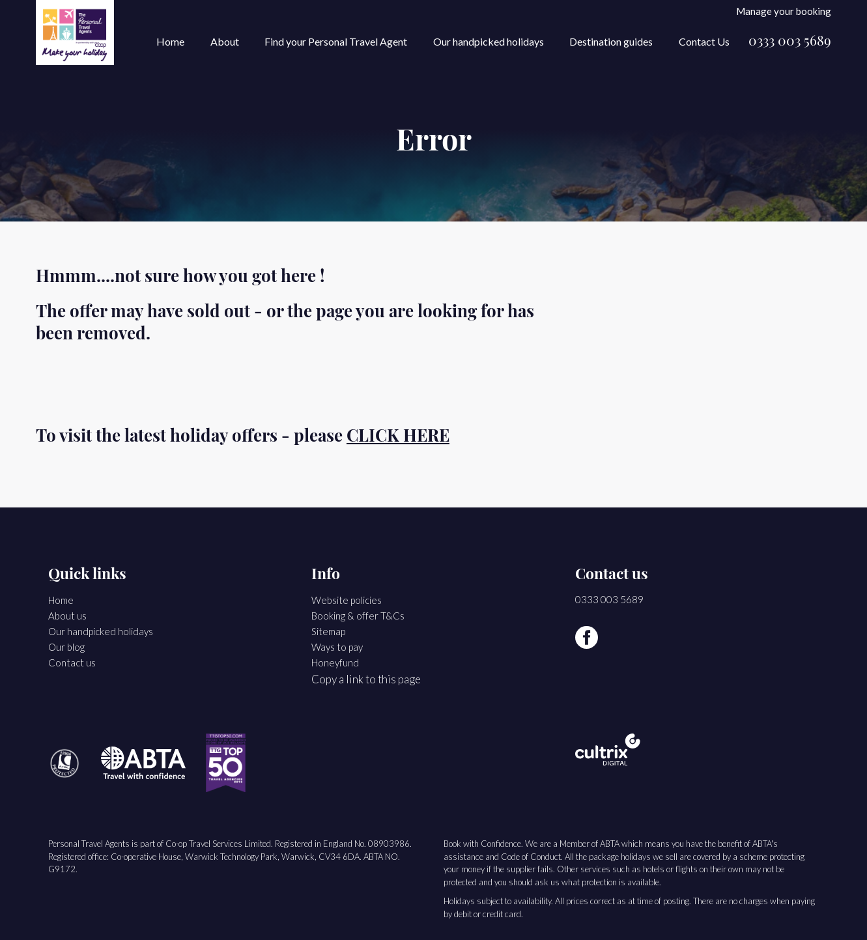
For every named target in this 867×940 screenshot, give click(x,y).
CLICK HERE (398, 437)
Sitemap (328, 631)
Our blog (66, 647)
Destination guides (611, 41)
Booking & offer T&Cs (358, 615)
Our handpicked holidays (488, 41)
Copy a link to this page (366, 679)
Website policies (346, 600)
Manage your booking (783, 10)
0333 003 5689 (789, 42)
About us (67, 615)
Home (170, 41)
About (224, 41)
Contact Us (704, 41)
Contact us (72, 662)
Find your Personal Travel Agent (335, 41)
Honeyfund (335, 662)
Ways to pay (337, 647)
